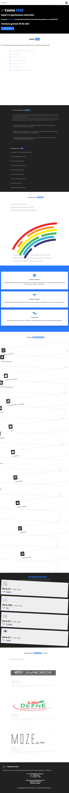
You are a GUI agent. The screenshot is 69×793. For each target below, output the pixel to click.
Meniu (4, 2)
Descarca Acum (7, 28)
